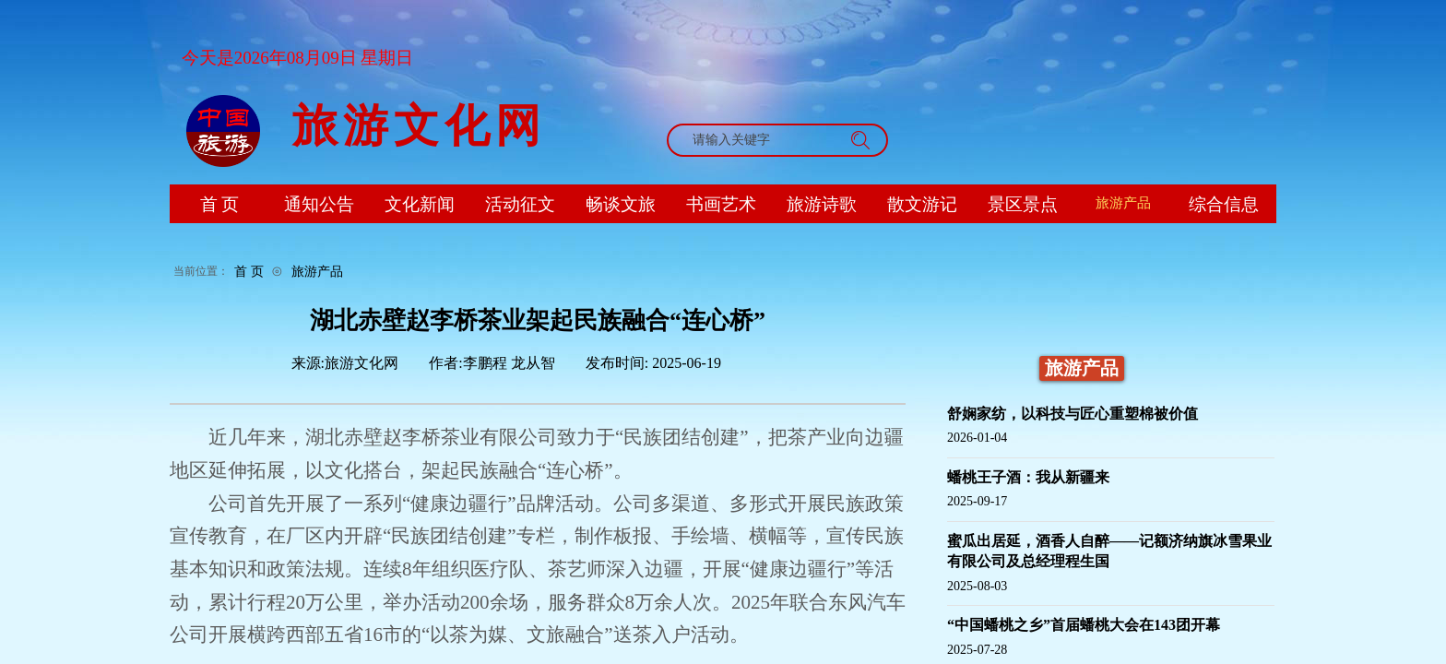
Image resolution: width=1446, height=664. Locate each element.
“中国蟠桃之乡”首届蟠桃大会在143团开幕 (1083, 625)
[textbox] (760, 140)
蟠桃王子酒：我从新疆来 (1028, 477)
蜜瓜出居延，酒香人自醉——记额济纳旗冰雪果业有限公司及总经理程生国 (1109, 551)
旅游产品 (317, 271)
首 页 (249, 271)
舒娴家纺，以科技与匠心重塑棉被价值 (1072, 413)
